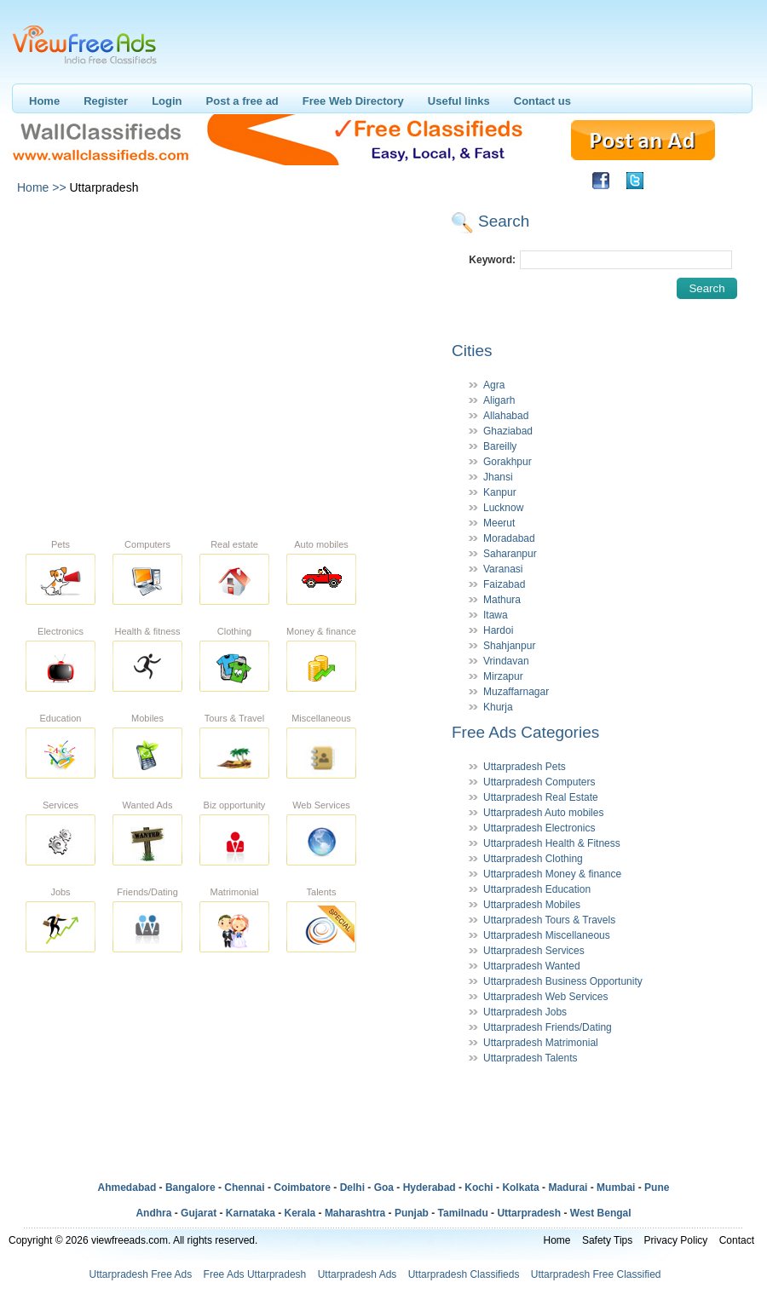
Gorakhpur (507, 462)
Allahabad (505, 416)
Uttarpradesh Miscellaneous (546, 935)
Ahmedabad (127, 1187)
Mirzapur (503, 676)
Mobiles (147, 718)
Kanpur (499, 492)
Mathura (502, 600)
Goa (384, 1187)
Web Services (321, 805)
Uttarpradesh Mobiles (531, 905)
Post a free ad (242, 101)
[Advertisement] (160, 362)
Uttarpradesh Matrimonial (540, 1043)
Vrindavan (506, 661)
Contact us (542, 101)
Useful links (459, 101)
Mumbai (616, 1187)
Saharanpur (510, 554)
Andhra (153, 1213)
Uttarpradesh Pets (524, 767)
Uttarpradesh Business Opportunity (563, 981)
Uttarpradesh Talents (530, 1058)
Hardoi (498, 630)
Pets (60, 544)
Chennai (244, 1187)
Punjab (412, 1213)
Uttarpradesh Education (537, 889)
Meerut (499, 523)
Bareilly (499, 446)
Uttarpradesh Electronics (539, 828)
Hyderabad (429, 1187)
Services (60, 805)
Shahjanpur (509, 646)
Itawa (495, 615)
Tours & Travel (234, 718)
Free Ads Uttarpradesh (255, 1274)
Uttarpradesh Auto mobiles (543, 813)
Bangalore (190, 1187)
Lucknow (503, 508)
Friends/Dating (147, 892)
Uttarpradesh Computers (539, 782)
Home (44, 101)
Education (61, 718)
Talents (322, 892)
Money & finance (321, 631)
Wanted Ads (148, 805)
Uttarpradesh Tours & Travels (549, 920)
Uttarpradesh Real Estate (540, 797)
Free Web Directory (353, 101)
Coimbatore (302, 1187)
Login (167, 101)
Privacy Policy (676, 1240)
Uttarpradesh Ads (357, 1274)
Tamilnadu (463, 1213)
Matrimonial (234, 892)
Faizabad (504, 584)
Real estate (234, 544)
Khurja (498, 707)
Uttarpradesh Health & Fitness (551, 843)
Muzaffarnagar (516, 692)
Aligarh (499, 400)
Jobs (60, 892)
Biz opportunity (235, 805)
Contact (736, 1240)
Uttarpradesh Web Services (545, 997)
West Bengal (600, 1213)
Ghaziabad (508, 431)
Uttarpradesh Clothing (533, 859)
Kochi (478, 1187)
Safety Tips (607, 1240)
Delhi (352, 1187)
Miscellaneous (321, 718)
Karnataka (250, 1213)
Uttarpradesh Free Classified (596, 1274)
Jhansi (498, 477)
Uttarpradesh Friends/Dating (547, 1027)
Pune (656, 1187)
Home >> (41, 187)
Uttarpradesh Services (534, 951)
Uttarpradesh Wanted (531, 966)
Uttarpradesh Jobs (525, 1012)
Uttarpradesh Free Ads (140, 1274)
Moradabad (509, 538)
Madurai (567, 1187)
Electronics (60, 631)
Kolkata (520, 1187)
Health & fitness (147, 631)
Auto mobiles (321, 544)
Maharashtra (355, 1213)
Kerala (300, 1213)
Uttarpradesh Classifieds (464, 1274)
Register (106, 101)
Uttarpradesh (529, 1213)
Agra (494, 385)
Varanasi (502, 569)
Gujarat (198, 1213)
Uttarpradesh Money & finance (552, 874)
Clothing (234, 631)
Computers (147, 544)
